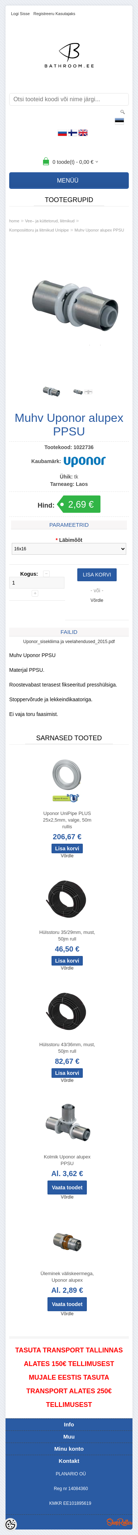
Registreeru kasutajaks (54, 13)
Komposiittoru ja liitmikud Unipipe (39, 230)
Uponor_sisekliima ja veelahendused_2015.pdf (69, 641)
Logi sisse (20, 13)
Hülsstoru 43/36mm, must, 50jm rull (67, 1048)
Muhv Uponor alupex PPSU (99, 230)
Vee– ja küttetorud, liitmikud (50, 221)
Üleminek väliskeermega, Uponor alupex (67, 1277)
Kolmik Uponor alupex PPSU (67, 1160)
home (14, 221)
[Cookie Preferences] (10, 1524)
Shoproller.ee (119, 1522)
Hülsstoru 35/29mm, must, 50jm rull (67, 935)
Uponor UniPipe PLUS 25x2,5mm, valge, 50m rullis (67, 820)
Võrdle (97, 600)
